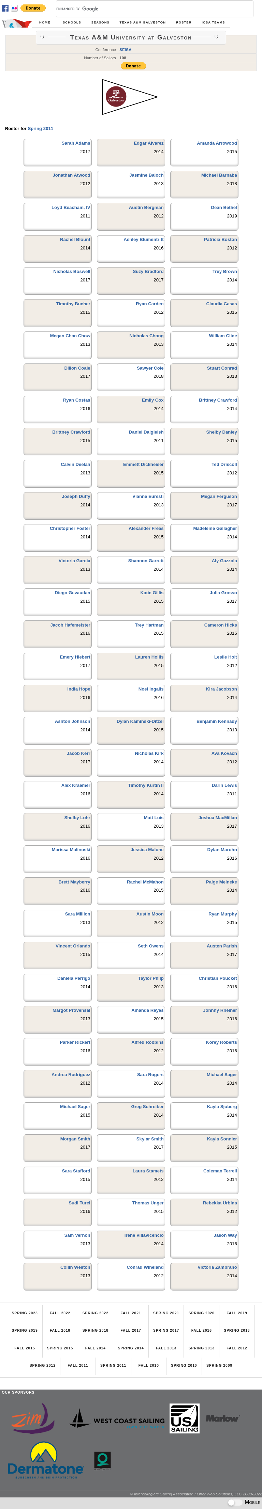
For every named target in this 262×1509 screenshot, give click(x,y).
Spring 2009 (219, 1365)
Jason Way (225, 1235)
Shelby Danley (221, 432)
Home (44, 22)
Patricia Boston (220, 239)
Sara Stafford (76, 1170)
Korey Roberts (221, 1042)
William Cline (223, 335)
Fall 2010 (149, 1365)
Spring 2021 (166, 1313)
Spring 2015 (60, 1348)
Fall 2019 (237, 1313)
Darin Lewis (224, 785)
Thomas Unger (147, 1202)
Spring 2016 (237, 1330)
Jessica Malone (147, 849)
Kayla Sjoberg (222, 1106)
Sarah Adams (76, 143)
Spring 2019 (25, 1330)
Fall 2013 (166, 1348)
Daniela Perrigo (73, 978)
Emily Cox (153, 400)
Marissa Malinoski (71, 849)
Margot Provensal (71, 1010)
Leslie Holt (225, 657)
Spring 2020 (202, 1313)
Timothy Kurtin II (146, 785)
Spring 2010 (184, 1365)
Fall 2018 (60, 1330)
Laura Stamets (148, 1170)
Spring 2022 (95, 1313)
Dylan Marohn (222, 849)
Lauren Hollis (149, 657)
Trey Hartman (149, 625)
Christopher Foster (70, 528)
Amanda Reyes (147, 1010)
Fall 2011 (78, 1365)
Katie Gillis (152, 592)
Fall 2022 (60, 1313)
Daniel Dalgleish (146, 432)
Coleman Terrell (220, 1170)
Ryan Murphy (222, 913)
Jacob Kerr (78, 753)
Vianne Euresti (147, 496)
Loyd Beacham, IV (71, 207)
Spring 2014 (131, 1348)
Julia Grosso (223, 592)
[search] (146, 9)
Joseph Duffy (76, 496)
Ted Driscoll (224, 464)
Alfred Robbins (147, 1042)
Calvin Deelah (75, 464)
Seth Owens (150, 945)
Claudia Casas (221, 303)
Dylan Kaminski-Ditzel (140, 721)
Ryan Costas (76, 400)
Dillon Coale (77, 368)
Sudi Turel (79, 1202)
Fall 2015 (24, 1348)
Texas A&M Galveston (142, 22)
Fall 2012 (237, 1348)
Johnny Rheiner (220, 1010)
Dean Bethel (224, 207)
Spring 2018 (95, 1330)
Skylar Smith (150, 1138)
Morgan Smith (75, 1138)
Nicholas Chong (146, 335)
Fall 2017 (130, 1330)
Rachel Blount (75, 239)
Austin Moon (150, 913)
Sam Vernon (77, 1235)
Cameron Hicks (220, 625)
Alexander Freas (146, 528)
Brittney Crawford (218, 400)
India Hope (78, 689)
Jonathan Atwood (71, 175)
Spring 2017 (166, 1330)
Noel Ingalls (151, 689)
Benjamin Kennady (216, 721)
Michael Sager (222, 1074)
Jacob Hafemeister (70, 625)
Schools (72, 22)
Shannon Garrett (146, 560)
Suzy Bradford (148, 271)
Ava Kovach (224, 753)
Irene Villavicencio (144, 1235)
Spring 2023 (25, 1313)
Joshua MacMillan (218, 817)
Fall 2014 (95, 1348)
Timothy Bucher (73, 303)
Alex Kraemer (75, 785)
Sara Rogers (150, 1074)
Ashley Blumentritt (143, 239)
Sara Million (77, 913)
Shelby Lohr (77, 817)
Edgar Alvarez (148, 143)
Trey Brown (225, 271)
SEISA (125, 49)
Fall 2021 (130, 1313)
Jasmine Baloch (146, 175)
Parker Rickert (75, 1042)
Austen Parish (222, 945)
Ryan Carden (149, 303)
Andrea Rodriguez (71, 1074)
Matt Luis (154, 817)
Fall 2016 (201, 1330)
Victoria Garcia (74, 560)
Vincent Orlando (73, 945)
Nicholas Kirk (149, 753)
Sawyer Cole (150, 368)
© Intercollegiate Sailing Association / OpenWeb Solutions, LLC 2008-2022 (196, 1494)
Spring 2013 (202, 1348)
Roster (184, 22)
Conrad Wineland (145, 1267)
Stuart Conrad (222, 368)
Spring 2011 (40, 128)
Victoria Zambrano (217, 1267)
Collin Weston (75, 1267)
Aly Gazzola (224, 560)
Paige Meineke (221, 882)
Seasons (100, 22)
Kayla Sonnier (222, 1138)
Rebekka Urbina (220, 1202)
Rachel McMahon (145, 882)
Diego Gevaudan (72, 592)
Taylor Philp (151, 978)
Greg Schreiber (147, 1106)
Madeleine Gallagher (215, 528)
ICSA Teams (213, 22)
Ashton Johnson (72, 721)
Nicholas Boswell (71, 271)
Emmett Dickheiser (143, 464)
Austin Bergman (146, 207)
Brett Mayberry (74, 882)
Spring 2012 (43, 1365)
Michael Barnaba (219, 175)
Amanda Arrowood (217, 143)
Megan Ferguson (219, 496)
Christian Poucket (218, 978)
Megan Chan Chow (70, 335)
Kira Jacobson (221, 689)
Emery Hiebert (75, 657)
